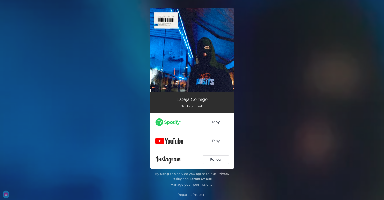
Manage (176, 185)
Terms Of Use (201, 179)
